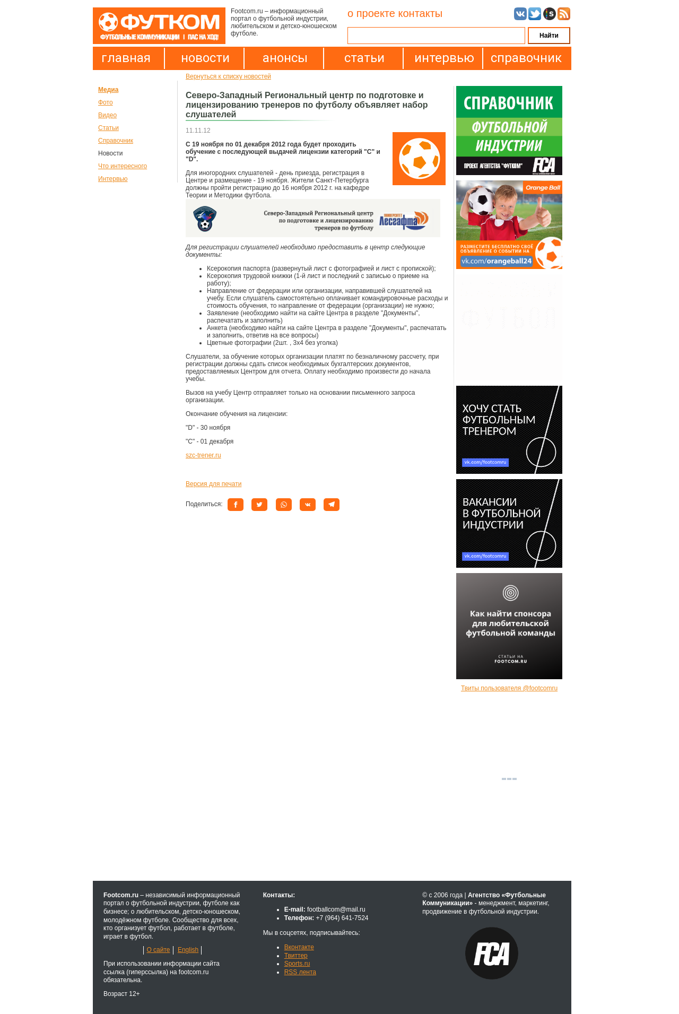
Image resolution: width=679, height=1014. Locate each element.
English (188, 950)
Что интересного (122, 166)
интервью (444, 57)
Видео (107, 115)
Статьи (108, 128)
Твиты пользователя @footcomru (509, 688)
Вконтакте (299, 947)
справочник (523, 57)
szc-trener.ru (203, 455)
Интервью (113, 179)
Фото (105, 102)
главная (126, 57)
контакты (420, 13)
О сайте (158, 950)
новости (205, 57)
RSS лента (300, 972)
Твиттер (296, 955)
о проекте (371, 13)
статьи (364, 57)
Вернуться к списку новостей (228, 76)
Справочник (115, 140)
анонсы (285, 57)
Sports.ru (297, 963)
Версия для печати (213, 484)
